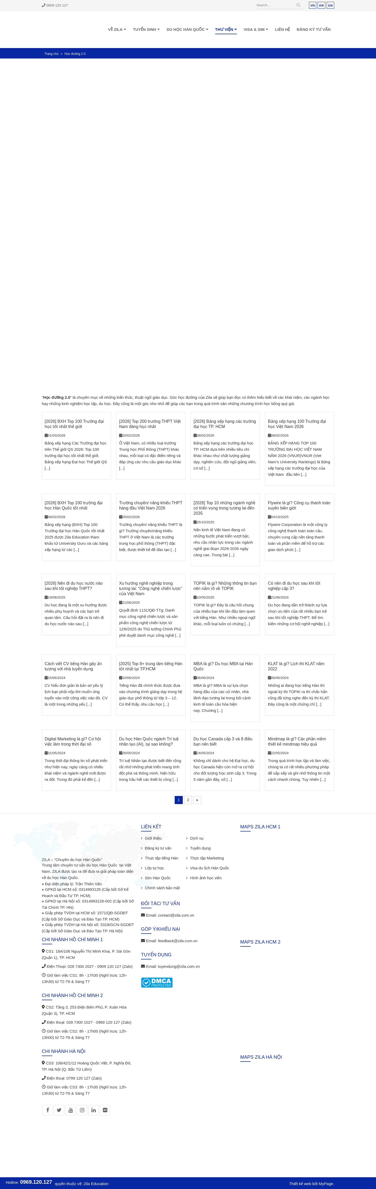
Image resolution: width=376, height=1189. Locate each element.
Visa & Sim (254, 29)
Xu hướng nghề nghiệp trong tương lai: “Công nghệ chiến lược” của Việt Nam (150, 588)
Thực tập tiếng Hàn (161, 858)
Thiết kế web (300, 1183)
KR (321, 5)
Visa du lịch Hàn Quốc (209, 868)
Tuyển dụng (200, 848)
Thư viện (224, 29)
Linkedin (93, 1110)
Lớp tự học (154, 868)
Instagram (82, 1110)
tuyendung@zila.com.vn (179, 966)
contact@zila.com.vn (176, 915)
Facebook (47, 1110)
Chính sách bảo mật (162, 888)
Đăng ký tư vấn (314, 29)
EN (330, 5)
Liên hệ (282, 29)
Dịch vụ (196, 838)
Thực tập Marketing (207, 858)
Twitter (59, 1110)
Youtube (70, 1110)
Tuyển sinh (144, 29)
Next (197, 800)
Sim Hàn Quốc (158, 878)
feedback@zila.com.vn (177, 941)
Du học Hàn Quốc (186, 29)
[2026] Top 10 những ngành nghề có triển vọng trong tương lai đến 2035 (224, 508)
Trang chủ (51, 54)
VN (312, 5)
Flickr (105, 1110)
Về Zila (115, 29)
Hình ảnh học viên (206, 878)
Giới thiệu (153, 838)
